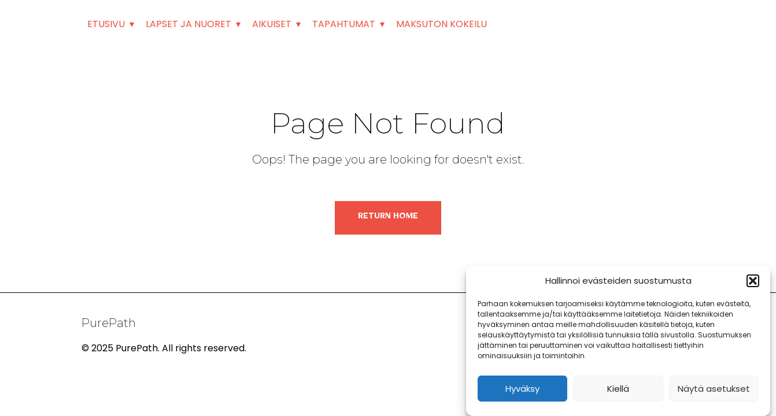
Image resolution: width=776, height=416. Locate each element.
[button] (753, 281)
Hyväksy (522, 388)
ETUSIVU (106, 24)
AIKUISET (271, 24)
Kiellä (618, 388)
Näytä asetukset (714, 388)
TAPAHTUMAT (343, 24)
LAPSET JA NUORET (188, 24)
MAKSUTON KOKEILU (441, 24)
